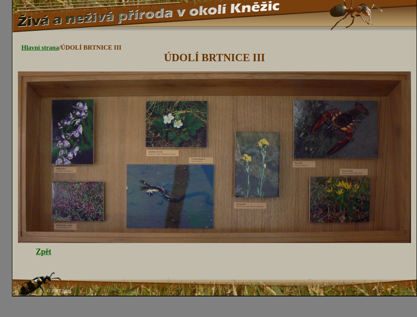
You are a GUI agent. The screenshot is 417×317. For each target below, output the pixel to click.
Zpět (43, 251)
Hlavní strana (40, 47)
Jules (66, 290)
